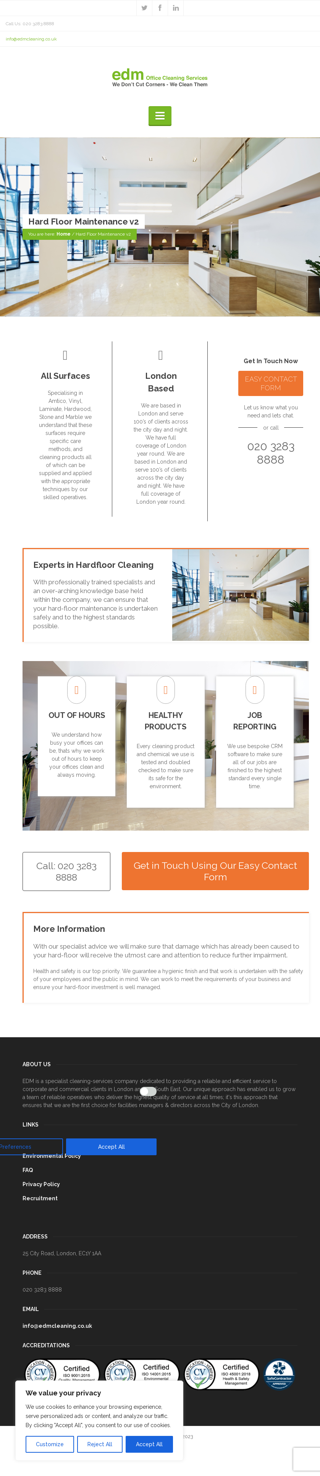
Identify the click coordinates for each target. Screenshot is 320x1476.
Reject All (99, 1444)
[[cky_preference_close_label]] (155, 971)
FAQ (28, 1170)
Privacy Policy (41, 1184)
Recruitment (40, 1198)
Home (64, 234)
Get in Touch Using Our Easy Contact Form (215, 871)
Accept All (149, 1444)
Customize (50, 1444)
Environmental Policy (52, 1156)
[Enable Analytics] (148, 1091)
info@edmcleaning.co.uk (31, 39)
